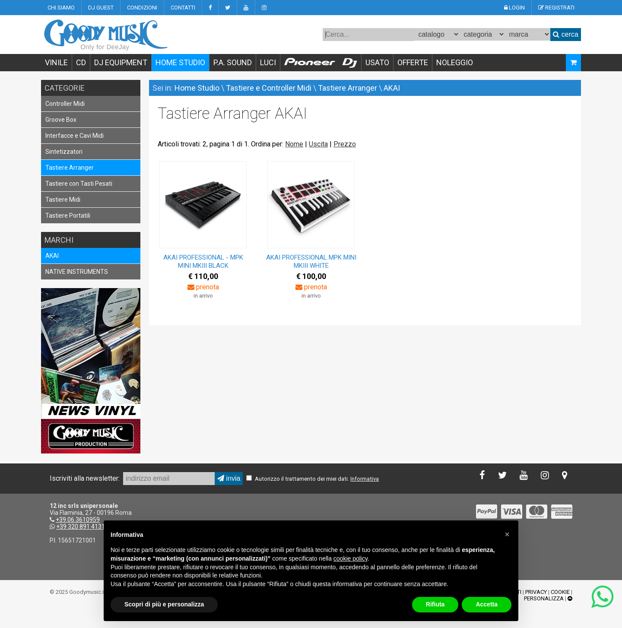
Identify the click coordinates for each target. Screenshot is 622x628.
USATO (377, 62)
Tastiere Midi (62, 199)
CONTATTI (183, 7)
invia (228, 478)
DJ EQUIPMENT (120, 62)
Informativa (364, 479)
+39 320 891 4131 (80, 526)
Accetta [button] (487, 604)
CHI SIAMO (61, 7)
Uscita (318, 144)
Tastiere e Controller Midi (268, 87)
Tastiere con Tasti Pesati (78, 183)
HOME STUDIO (180, 62)
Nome (294, 144)
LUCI (268, 62)
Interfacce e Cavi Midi (74, 135)
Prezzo (344, 144)
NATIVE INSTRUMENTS (76, 271)
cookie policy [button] (350, 558)
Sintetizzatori (64, 151)
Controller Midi (65, 103)
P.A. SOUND (232, 62)
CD (81, 62)
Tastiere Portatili (67, 215)
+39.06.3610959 (78, 519)
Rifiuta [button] (435, 604)
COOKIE (560, 592)
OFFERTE (412, 62)
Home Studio (197, 87)
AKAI (52, 255)
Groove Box (60, 119)
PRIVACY (536, 592)
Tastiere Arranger (69, 167)
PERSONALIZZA (544, 598)
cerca (565, 34)
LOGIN (514, 7)
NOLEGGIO (454, 62)
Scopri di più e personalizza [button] (164, 604)
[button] (507, 534)
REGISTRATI (556, 7)
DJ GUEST (101, 7)
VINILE (56, 62)
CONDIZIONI (142, 7)
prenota (203, 287)
